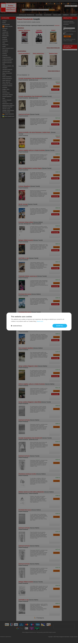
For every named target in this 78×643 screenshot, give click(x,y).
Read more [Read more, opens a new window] (40, 321)
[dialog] (39, 321)
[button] (16, 325)
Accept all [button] (59, 325)
